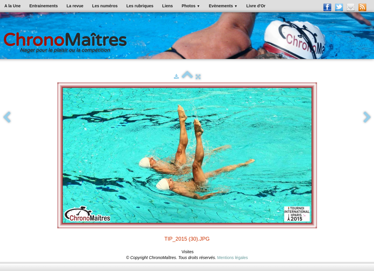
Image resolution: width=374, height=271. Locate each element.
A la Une (12, 6)
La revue (75, 6)
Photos (191, 6)
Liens (167, 6)
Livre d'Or (256, 6)
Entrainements (44, 6)
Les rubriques (139, 6)
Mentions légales (232, 257)
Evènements (223, 6)
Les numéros (104, 6)
